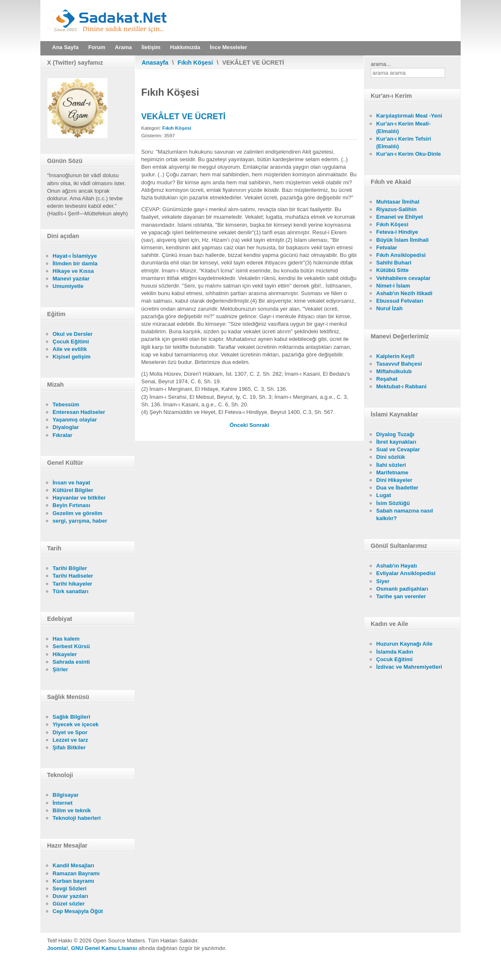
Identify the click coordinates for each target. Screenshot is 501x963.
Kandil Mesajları (73, 865)
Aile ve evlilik (70, 349)
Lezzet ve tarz (70, 740)
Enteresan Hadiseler (79, 412)
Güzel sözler (69, 903)
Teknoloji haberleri (77, 818)
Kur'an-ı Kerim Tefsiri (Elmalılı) (403, 142)
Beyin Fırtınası (71, 505)
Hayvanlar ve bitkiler (79, 498)
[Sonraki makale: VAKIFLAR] (259, 425)
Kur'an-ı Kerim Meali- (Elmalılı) (403, 127)
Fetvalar (386, 247)
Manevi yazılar (71, 278)
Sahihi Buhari (393, 262)
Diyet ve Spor (70, 732)
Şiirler (60, 669)
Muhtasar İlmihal (397, 202)
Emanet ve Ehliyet (399, 217)
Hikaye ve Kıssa (73, 271)
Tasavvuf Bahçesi (399, 364)
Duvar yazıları (70, 896)
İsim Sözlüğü (393, 503)
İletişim (151, 47)
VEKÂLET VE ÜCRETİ (183, 116)
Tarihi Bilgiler (70, 568)
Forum (96, 47)
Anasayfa (155, 62)
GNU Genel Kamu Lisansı (104, 948)
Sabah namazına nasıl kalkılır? (404, 514)
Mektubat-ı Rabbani (401, 386)
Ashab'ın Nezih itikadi (404, 293)
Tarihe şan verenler (401, 596)
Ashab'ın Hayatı (396, 566)
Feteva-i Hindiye (397, 232)
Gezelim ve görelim (78, 513)
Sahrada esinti (71, 662)
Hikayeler (65, 654)
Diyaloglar (66, 427)
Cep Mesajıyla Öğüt (78, 911)
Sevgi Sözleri (70, 888)
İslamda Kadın (394, 652)
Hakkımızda (185, 47)
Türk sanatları (70, 591)
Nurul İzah (389, 308)
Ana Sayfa (65, 47)
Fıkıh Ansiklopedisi (401, 255)
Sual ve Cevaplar (398, 449)
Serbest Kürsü (71, 646)
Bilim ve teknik (72, 810)
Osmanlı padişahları (402, 589)
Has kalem (66, 639)
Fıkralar (62, 435)
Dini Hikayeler (394, 480)
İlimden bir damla (75, 263)
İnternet (63, 803)
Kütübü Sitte (392, 270)
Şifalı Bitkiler (69, 747)
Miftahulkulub (394, 371)
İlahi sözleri (391, 465)
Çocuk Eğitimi (71, 341)
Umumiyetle (68, 286)
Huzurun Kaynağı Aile (404, 644)
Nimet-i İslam (393, 286)
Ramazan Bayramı (76, 873)
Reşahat (387, 379)
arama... (381, 64)
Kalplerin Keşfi (395, 356)
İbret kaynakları (396, 442)
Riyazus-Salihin (396, 209)
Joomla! (57, 948)
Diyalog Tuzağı (395, 434)
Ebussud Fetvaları (399, 301)
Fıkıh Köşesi (195, 62)
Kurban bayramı (73, 881)
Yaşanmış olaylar (75, 419)
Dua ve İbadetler (397, 487)
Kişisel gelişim (71, 356)
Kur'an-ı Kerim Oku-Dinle (408, 154)
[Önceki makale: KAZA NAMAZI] (239, 425)
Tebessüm (66, 404)
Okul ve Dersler (72, 334)
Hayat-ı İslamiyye (75, 256)
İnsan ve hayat (71, 482)
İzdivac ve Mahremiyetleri (409, 667)
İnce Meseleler (228, 47)
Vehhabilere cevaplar (403, 278)
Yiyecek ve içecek (75, 724)
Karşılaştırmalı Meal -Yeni (409, 116)
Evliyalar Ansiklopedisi (405, 573)
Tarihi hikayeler (72, 584)
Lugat (383, 495)
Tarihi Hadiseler (73, 576)
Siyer (383, 581)
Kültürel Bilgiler (73, 490)
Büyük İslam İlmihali (402, 240)
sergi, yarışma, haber (80, 521)
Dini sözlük (390, 457)
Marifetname (392, 472)
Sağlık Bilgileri (71, 717)
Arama (123, 47)
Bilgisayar (66, 795)
